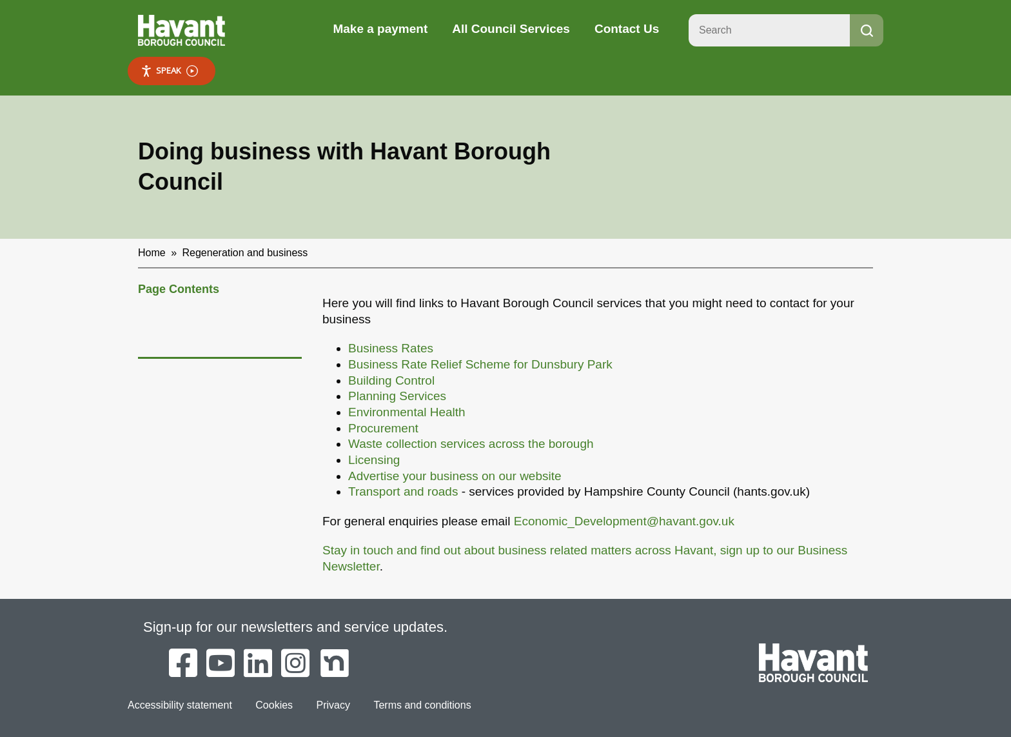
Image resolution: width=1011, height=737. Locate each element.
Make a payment (380, 28)
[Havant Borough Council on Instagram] (295, 664)
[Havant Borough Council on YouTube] (220, 664)
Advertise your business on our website (455, 476)
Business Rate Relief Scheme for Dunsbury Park (480, 364)
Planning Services (397, 396)
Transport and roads (403, 491)
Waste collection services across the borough (471, 443)
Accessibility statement (180, 705)
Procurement (383, 428)
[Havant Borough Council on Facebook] (183, 664)
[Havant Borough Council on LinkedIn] (258, 664)
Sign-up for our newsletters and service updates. (295, 627)
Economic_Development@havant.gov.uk (624, 521)
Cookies (274, 705)
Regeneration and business (245, 252)
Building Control (391, 380)
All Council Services (511, 28)
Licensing (374, 460)
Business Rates (390, 348)
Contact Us (626, 28)
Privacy (333, 705)
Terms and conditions (422, 705)
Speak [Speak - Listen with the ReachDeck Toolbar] (169, 71)
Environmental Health (407, 412)
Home (152, 252)
